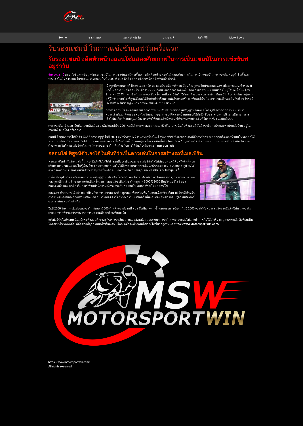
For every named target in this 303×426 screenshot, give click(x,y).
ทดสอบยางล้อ (165, 145)
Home (63, 37)
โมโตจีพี (203, 37)
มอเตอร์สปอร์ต (132, 37)
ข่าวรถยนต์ (95, 37)
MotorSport (236, 37)
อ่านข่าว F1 (169, 37)
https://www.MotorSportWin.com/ (196, 224)
